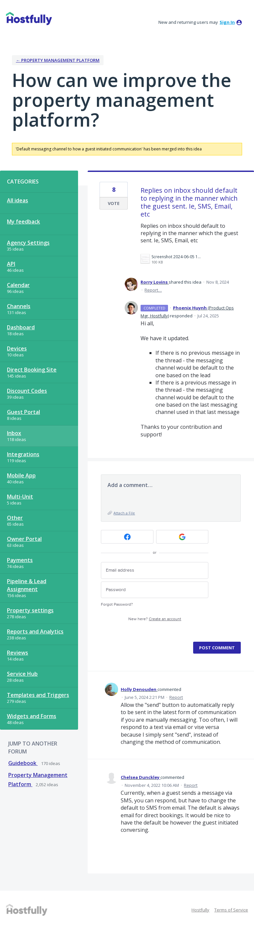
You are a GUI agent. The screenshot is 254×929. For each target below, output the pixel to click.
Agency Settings (28, 242)
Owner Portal (24, 539)
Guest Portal (23, 412)
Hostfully (200, 910)
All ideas (17, 200)
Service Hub (22, 673)
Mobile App (21, 475)
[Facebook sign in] (127, 537)
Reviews (17, 652)
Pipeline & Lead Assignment (26, 585)
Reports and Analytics (35, 631)
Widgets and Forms (31, 716)
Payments (20, 560)
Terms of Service (231, 910)
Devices (17, 348)
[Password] (154, 590)
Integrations (23, 454)
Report (176, 697)
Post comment (217, 648)
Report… (153, 290)
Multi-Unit (20, 496)
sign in (227, 22)
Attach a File (124, 512)
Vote (113, 203)
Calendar (18, 285)
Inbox (14, 433)
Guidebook (23, 763)
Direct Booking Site (32, 369)
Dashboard (21, 327)
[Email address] (154, 570)
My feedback (23, 221)
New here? (154, 619)
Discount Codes (27, 390)
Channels (18, 306)
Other (15, 517)
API (11, 263)
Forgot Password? (117, 604)
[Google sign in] (182, 537)
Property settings (30, 610)
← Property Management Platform (58, 60)
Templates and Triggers (38, 695)
